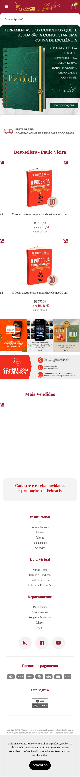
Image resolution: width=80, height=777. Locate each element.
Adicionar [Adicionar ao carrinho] (65, 162)
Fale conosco (40, 542)
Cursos (40, 532)
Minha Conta (40, 569)
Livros (40, 622)
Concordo (40, 765)
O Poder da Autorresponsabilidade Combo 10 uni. (40, 214)
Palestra (40, 537)
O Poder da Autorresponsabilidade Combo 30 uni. (40, 292)
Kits (40, 627)
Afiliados (40, 548)
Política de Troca (40, 580)
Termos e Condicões (40, 575)
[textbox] (35, 19)
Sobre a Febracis (40, 527)
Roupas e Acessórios (40, 617)
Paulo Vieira (40, 607)
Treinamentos (40, 612)
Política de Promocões (40, 585)
